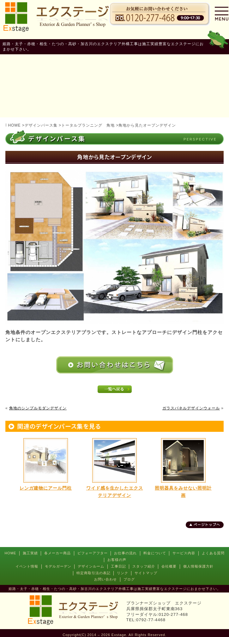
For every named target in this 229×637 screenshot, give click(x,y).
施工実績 (30, 553)
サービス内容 (183, 553)
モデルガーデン (58, 566)
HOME (10, 553)
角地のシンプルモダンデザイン (38, 408)
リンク (122, 573)
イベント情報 (26, 566)
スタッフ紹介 (143, 566)
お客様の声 (116, 560)
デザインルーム (91, 566)
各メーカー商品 (57, 553)
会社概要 (169, 566)
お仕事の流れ (125, 553)
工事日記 (118, 566)
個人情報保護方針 (198, 566)
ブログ (129, 579)
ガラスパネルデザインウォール (191, 408)
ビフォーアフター (92, 553)
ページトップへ (207, 524)
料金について (154, 553)
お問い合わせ (105, 579)
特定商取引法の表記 (93, 573)
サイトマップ (146, 573)
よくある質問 (213, 553)
